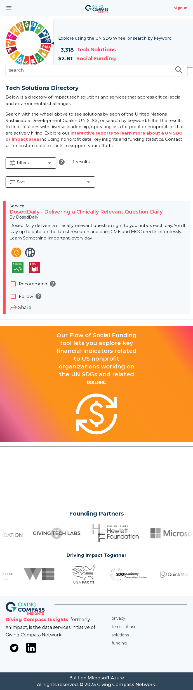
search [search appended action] (179, 70)
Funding (119, 643)
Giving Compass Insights (37, 619)
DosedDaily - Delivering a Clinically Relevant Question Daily (86, 212)
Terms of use (124, 626)
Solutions (120, 635)
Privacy (118, 618)
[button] (31, 163)
